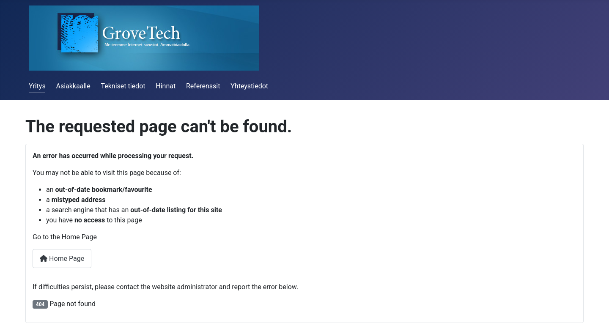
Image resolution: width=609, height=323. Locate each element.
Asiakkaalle (73, 86)
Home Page (62, 259)
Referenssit (203, 86)
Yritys (37, 86)
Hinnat (166, 86)
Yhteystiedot (249, 86)
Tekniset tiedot (123, 86)
